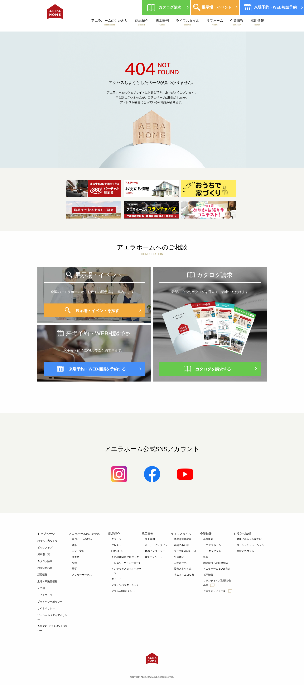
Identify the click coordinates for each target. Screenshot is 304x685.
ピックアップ (44, 547)
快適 (74, 562)
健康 (74, 545)
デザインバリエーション (125, 585)
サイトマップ (44, 595)
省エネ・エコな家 (184, 574)
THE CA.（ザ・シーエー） (126, 562)
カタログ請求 (169, 7)
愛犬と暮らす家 (183, 568)
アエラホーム (213, 545)
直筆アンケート (153, 557)
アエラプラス (213, 551)
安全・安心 (78, 551)
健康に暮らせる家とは (249, 539)
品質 (74, 568)
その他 (41, 588)
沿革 (205, 557)
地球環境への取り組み (215, 562)
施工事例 (162, 22)
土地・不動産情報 (47, 581)
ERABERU (117, 551)
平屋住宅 (179, 557)
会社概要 (208, 539)
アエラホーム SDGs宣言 (217, 568)
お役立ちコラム (245, 551)
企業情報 (236, 22)
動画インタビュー (155, 551)
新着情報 (42, 574)
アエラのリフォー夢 (217, 590)
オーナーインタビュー (157, 545)
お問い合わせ (44, 567)
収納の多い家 (181, 545)
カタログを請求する (213, 369)
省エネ (75, 557)
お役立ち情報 (242, 533)
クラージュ (117, 539)
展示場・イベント (216, 7)
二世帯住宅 (180, 562)
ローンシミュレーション (250, 545)
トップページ (46, 533)
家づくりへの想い (82, 539)
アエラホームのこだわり (109, 22)
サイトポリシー (46, 608)
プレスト (116, 545)
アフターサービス (82, 574)
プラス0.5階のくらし (123, 590)
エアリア (116, 579)
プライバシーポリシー (49, 601)
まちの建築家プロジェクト (126, 557)
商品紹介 (141, 22)
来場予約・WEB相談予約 (275, 7)
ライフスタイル (187, 22)
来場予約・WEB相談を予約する (97, 369)
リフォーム (214, 22)
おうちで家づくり (47, 540)
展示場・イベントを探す (97, 310)
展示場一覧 (43, 554)
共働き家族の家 (183, 539)
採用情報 (257, 22)
